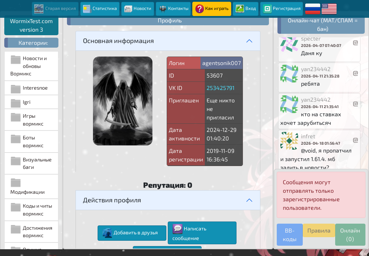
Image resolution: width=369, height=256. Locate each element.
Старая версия (55, 9)
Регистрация (282, 9)
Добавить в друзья (130, 233)
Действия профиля (112, 200)
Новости (137, 9)
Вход (245, 9)
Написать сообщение (189, 232)
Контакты (173, 9)
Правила (319, 230)
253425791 (220, 87)
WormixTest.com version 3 (31, 25)
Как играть (212, 9)
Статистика (100, 9)
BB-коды (290, 234)
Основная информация (118, 40)
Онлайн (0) (350, 234)
